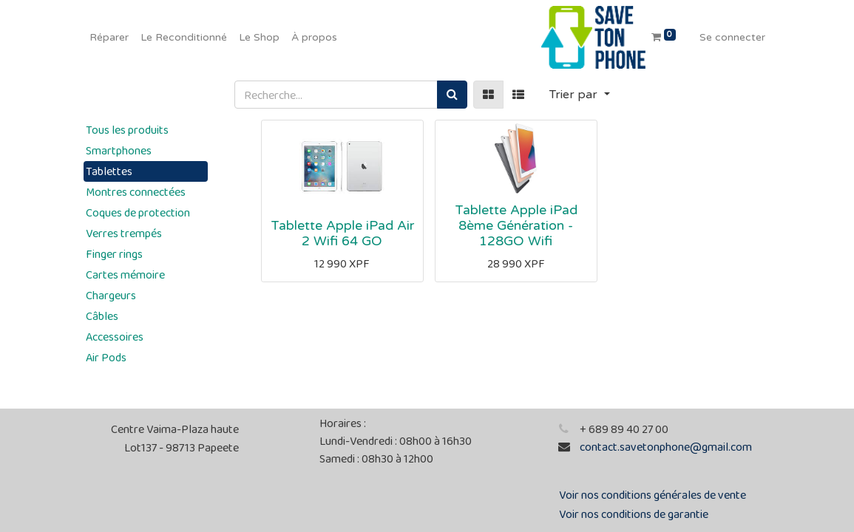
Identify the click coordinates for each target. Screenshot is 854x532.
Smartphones (119, 150)
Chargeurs (111, 295)
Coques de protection (138, 212)
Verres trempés (124, 233)
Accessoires (114, 336)
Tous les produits (127, 129)
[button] (579, 95)
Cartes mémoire (125, 274)
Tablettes (109, 171)
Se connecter (732, 37)
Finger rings (114, 253)
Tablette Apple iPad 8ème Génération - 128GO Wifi (516, 225)
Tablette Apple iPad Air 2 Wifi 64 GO (342, 233)
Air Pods (106, 357)
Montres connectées (136, 191)
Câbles (102, 315)
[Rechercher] (452, 95)
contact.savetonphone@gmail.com (666, 446)
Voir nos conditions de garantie (633, 513)
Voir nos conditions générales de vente (652, 494)
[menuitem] (109, 37)
